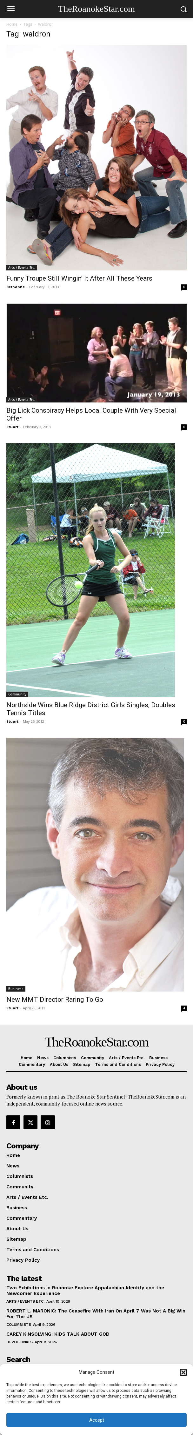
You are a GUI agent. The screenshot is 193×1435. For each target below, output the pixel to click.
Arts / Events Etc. (21, 267)
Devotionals (19, 1342)
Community (17, 694)
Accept (96, 1420)
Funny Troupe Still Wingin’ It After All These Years (79, 278)
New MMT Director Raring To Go (54, 999)
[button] (183, 1372)
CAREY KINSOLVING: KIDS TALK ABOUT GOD (58, 1334)
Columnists (18, 1324)
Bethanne (15, 286)
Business (15, 989)
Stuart (12, 426)
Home (11, 24)
